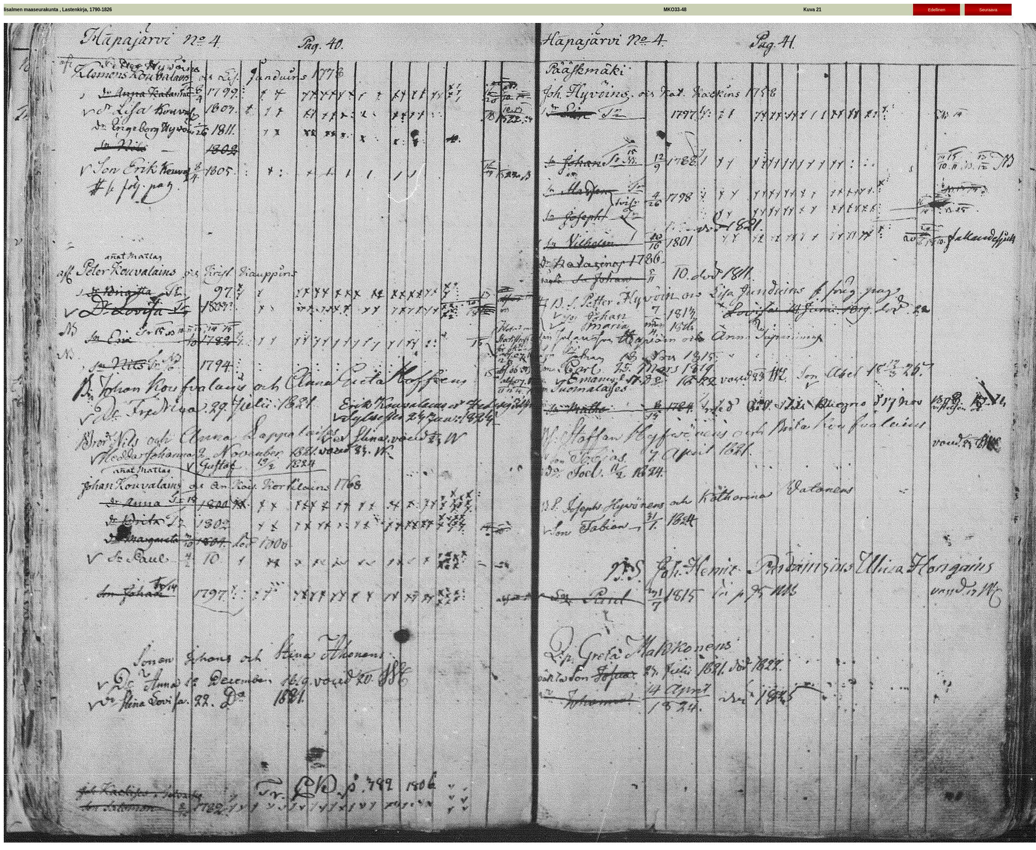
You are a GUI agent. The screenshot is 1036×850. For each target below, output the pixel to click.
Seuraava (988, 10)
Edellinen (936, 10)
